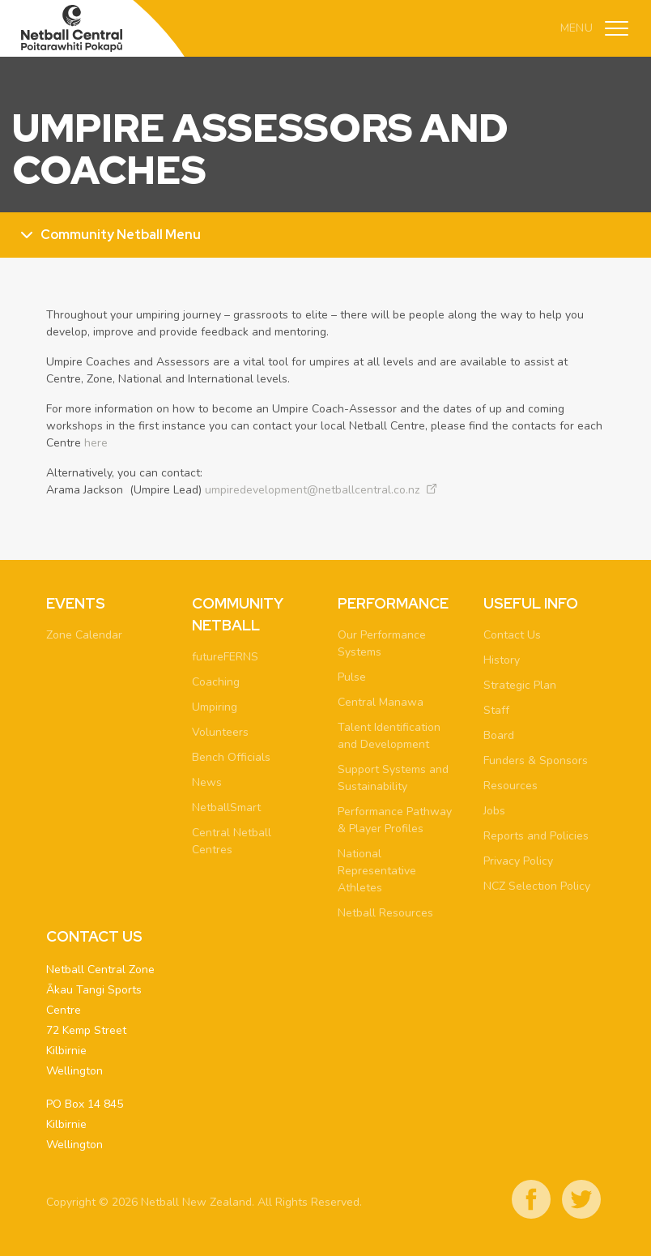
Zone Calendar (84, 635)
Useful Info (530, 603)
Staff (496, 710)
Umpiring (214, 707)
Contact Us (512, 635)
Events (75, 603)
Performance (393, 603)
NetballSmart (226, 807)
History (501, 660)
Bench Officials (231, 757)
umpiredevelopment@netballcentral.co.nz (312, 490)
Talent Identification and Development (389, 736)
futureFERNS (225, 656)
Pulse (352, 677)
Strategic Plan (519, 685)
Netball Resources (385, 913)
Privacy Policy (518, 861)
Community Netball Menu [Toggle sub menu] (120, 234)
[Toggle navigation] (616, 28)
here (96, 443)
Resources (510, 785)
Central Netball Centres (231, 841)
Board (498, 735)
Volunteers (220, 732)
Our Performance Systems (382, 643)
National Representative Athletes (377, 870)
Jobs (494, 810)
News (207, 782)
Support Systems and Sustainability (393, 778)
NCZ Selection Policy (536, 886)
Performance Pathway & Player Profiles (395, 820)
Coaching (216, 682)
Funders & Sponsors (535, 760)
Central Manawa (380, 702)
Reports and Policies (536, 836)
